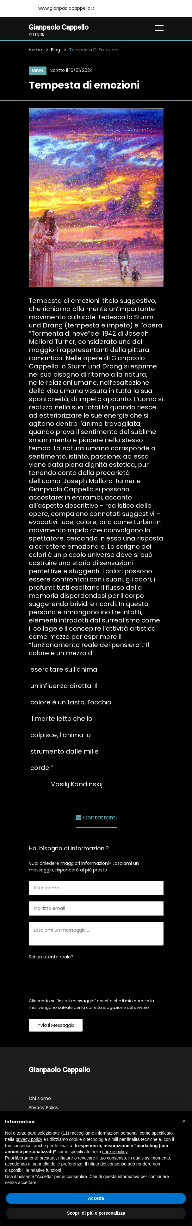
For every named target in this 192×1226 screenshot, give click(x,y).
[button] (184, 1121)
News (37, 71)
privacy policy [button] (28, 1139)
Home (35, 50)
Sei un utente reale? (51, 957)
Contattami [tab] (96, 818)
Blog (55, 50)
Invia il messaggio (56, 1025)
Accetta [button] (96, 1198)
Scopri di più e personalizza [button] (96, 1213)
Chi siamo (40, 1099)
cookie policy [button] (114, 1151)
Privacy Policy (44, 1108)
